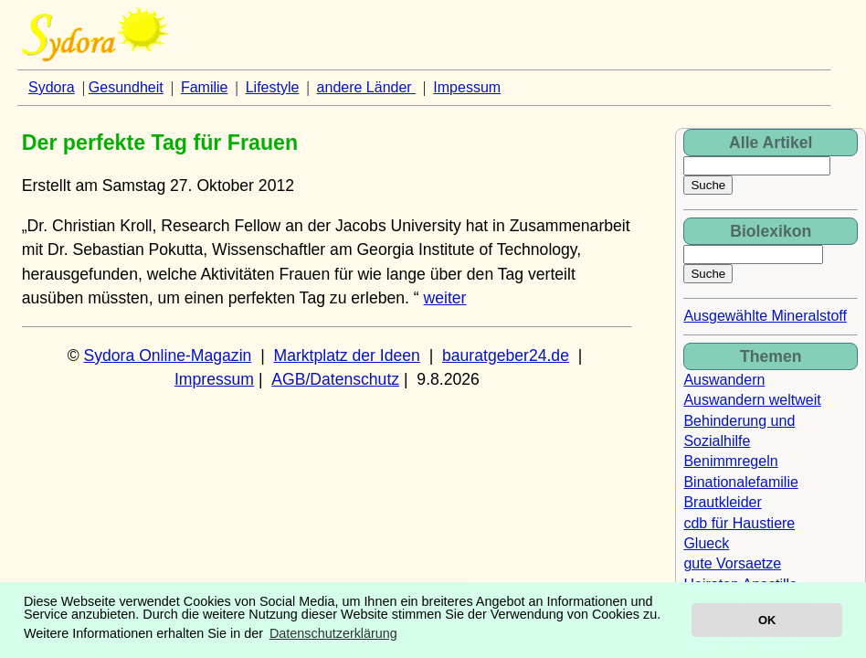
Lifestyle (273, 87)
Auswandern (724, 379)
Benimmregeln (730, 461)
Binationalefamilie (740, 482)
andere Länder (367, 87)
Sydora (51, 87)
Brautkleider (722, 502)
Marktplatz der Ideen (346, 355)
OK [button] (767, 620)
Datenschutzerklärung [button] (333, 633)
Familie (204, 87)
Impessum (467, 87)
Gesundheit (126, 87)
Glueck (706, 543)
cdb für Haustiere (739, 523)
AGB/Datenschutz (335, 379)
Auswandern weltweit (751, 400)
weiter (445, 298)
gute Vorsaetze (732, 563)
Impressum (214, 379)
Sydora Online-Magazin (168, 355)
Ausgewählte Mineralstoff (764, 316)
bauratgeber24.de (505, 355)
